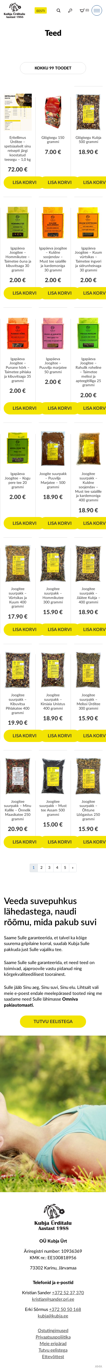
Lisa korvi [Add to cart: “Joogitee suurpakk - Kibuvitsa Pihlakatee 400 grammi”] (24, 736)
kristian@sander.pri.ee (53, 1299)
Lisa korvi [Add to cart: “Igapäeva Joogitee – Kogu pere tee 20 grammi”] (24, 523)
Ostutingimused (53, 1330)
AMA (98, 1366)
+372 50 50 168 (65, 1309)
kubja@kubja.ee (53, 1316)
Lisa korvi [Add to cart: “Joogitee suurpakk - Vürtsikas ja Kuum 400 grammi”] (24, 629)
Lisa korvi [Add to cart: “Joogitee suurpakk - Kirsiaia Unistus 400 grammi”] (60, 736)
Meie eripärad (53, 1343)
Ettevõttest (53, 1357)
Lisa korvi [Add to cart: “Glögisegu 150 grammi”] (60, 182)
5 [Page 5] (65, 868)
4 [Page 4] (57, 868)
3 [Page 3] (49, 868)
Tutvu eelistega (53, 1021)
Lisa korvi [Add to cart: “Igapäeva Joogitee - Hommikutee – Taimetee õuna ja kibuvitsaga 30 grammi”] (24, 293)
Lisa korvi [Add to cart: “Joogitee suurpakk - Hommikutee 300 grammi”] (60, 629)
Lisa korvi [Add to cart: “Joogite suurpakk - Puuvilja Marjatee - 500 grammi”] (60, 523)
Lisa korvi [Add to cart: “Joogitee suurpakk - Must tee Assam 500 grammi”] (60, 842)
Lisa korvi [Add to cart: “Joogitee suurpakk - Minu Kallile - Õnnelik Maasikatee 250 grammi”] (24, 842)
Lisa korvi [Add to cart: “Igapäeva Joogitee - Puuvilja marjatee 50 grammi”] (60, 408)
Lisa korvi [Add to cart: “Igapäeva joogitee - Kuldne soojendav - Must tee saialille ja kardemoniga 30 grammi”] (60, 293)
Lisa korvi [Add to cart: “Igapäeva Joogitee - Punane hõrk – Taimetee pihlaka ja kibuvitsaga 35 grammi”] (24, 408)
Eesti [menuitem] (40, 11)
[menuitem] (41, 10)
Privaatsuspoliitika (53, 1337)
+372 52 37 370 (68, 1293)
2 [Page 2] (41, 868)
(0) (84, 10)
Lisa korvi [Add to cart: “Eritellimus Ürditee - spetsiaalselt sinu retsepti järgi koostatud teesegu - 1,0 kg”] (24, 182)
